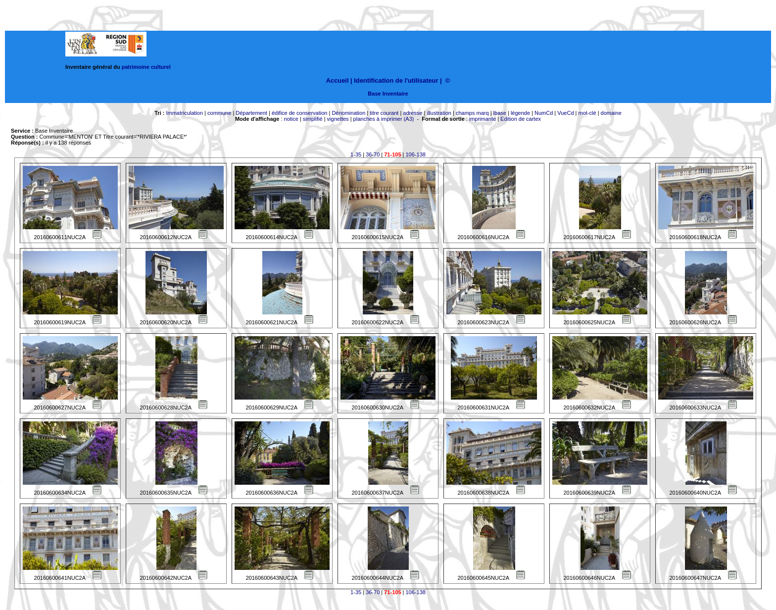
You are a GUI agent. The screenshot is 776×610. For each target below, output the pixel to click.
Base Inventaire (388, 94)
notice (291, 119)
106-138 (416, 154)
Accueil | (339, 80)
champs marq (472, 113)
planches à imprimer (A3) (383, 119)
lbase (499, 113)
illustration (439, 113)
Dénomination (348, 113)
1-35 (355, 154)
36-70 (373, 154)
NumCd (543, 113)
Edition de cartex (520, 119)
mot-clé (587, 113)
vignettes (338, 119)
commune (219, 113)
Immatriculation (184, 113)
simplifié (313, 119)
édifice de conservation (300, 113)
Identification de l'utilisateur (396, 80)
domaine (611, 113)
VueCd (565, 113)
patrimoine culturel (146, 67)
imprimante (482, 119)
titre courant (384, 113)
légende (520, 113)
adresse (412, 113)
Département (251, 113)
